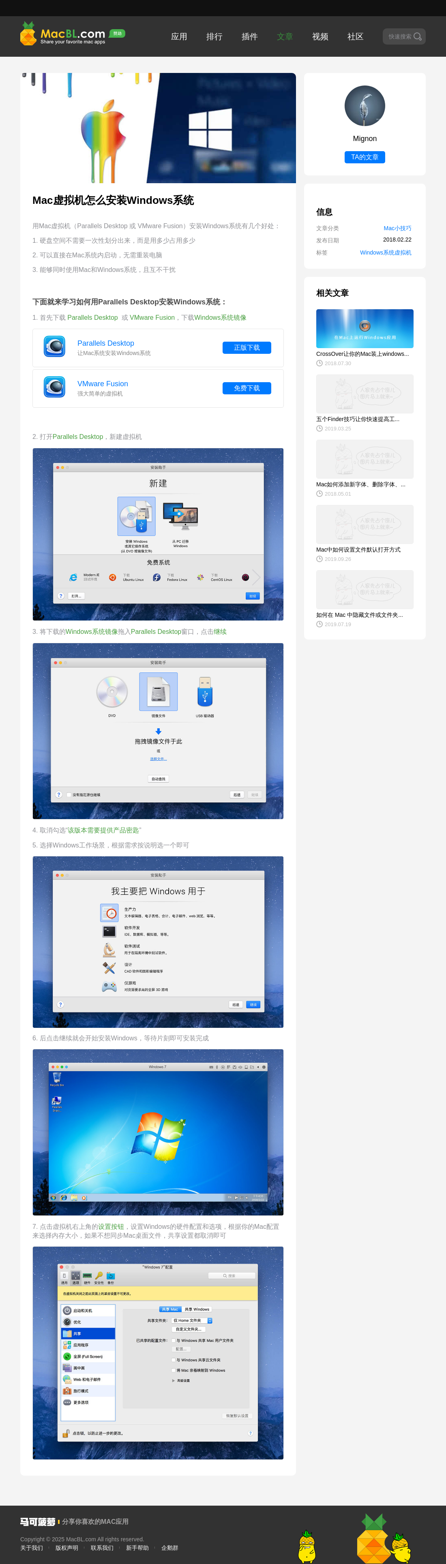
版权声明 (67, 1548)
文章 (285, 36)
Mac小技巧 (398, 228)
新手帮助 (137, 1548)
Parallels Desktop (105, 343)
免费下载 (247, 388)
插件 (250, 36)
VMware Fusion (102, 384)
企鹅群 (169, 1548)
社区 (355, 36)
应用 (179, 36)
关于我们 (31, 1548)
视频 (320, 36)
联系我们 (102, 1548)
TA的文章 (364, 157)
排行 (214, 36)
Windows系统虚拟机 (386, 252)
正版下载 (247, 347)
